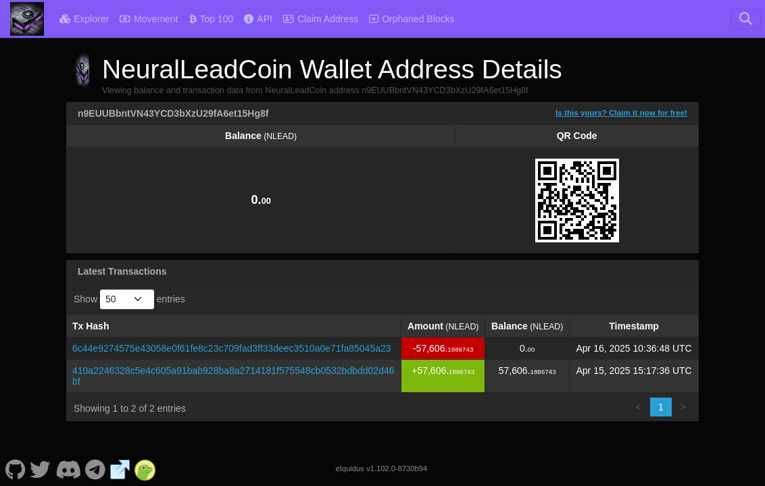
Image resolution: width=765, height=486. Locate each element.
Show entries (129, 299)
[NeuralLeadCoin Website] (120, 468)
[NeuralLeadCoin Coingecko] (145, 468)
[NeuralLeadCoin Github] (15, 468)
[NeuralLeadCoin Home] (27, 19)
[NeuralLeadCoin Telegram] (95, 468)
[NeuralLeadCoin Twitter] (40, 468)
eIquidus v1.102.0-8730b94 (382, 468)
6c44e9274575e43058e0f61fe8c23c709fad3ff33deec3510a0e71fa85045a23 (231, 348)
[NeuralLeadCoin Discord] (68, 468)
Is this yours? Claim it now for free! (621, 112)
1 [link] (661, 407)
